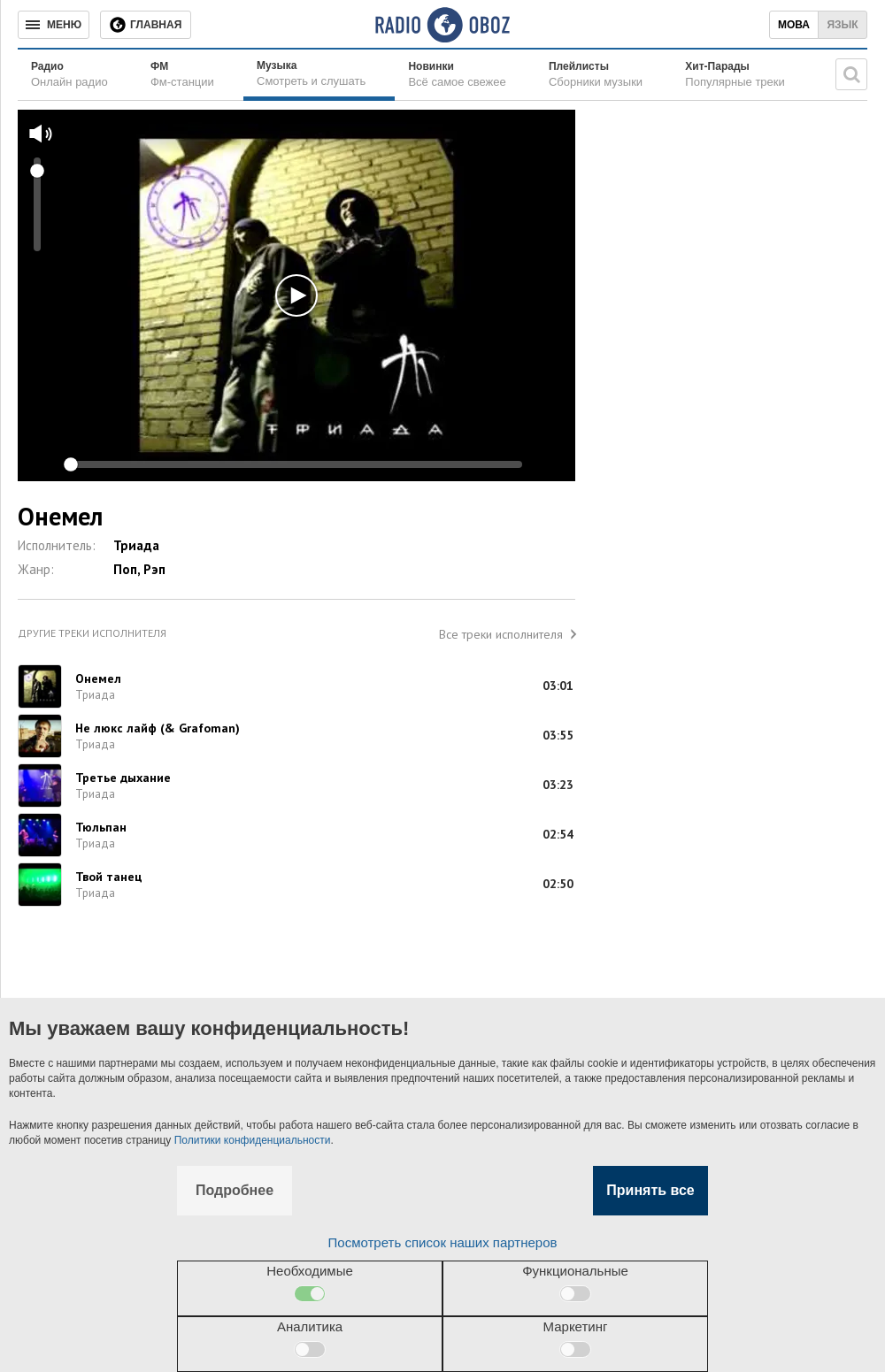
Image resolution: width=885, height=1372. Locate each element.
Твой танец (108, 877)
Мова (794, 25)
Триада (136, 545)
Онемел (98, 678)
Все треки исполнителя (501, 634)
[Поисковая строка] (851, 74)
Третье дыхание (123, 778)
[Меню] (53, 25)
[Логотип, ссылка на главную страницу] (442, 24)
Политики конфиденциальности (252, 1140)
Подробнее (234, 1190)
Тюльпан (101, 827)
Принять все (650, 1190)
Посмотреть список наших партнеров (443, 1242)
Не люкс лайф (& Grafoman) (157, 728)
